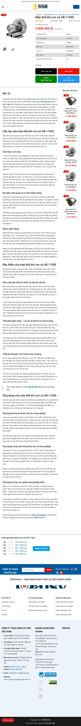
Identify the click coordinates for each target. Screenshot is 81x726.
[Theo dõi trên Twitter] (57, 572)
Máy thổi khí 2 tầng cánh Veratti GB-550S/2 (71, 211)
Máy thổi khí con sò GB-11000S (71, 161)
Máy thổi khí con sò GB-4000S (71, 186)
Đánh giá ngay (41, 549)
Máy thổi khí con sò (50, 14)
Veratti (60, 21)
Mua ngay (68, 71)
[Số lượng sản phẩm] (47, 65)
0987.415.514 (15, 667)
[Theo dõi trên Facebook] (72, 569)
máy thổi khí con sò (35, 387)
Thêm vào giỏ (46, 71)
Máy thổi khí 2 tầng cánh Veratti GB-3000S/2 (71, 111)
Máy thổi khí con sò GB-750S (71, 137)
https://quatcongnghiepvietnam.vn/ (17, 679)
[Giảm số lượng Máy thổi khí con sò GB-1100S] (44, 65)
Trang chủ (39, 14)
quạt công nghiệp (38, 515)
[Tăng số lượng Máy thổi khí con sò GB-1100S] (50, 65)
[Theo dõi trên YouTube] (61, 572)
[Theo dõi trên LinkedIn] (40, 696)
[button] (3, 6)
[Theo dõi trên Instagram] (76, 569)
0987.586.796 (16, 669)
